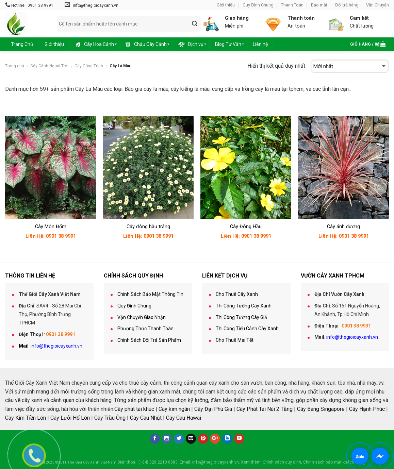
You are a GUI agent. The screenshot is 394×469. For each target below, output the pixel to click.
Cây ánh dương (343, 227)
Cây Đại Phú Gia (213, 409)
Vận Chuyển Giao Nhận (141, 317)
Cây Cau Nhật (146, 418)
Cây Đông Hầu (246, 227)
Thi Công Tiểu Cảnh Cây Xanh (247, 328)
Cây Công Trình (89, 66)
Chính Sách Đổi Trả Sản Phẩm (149, 340)
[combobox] (129, 24)
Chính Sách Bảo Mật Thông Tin (150, 294)
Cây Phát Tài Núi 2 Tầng (264, 409)
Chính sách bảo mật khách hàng (334, 462)
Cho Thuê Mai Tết (234, 340)
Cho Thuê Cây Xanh (237, 294)
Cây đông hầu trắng (148, 227)
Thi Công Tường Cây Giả (241, 317)
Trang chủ (14, 66)
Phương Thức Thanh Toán (145, 328)
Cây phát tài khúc (134, 409)
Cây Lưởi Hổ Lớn (70, 418)
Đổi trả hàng (347, 4)
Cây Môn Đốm (50, 227)
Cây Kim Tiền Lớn (25, 418)
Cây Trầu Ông (110, 418)
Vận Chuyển (377, 4)
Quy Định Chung (258, 4)
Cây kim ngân (174, 409)
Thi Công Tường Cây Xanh (244, 305)
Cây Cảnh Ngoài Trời (49, 66)
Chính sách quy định (282, 462)
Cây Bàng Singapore (321, 409)
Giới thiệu (226, 4)
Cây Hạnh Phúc (367, 409)
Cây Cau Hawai (183, 418)
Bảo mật (319, 4)
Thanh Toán (292, 4)
